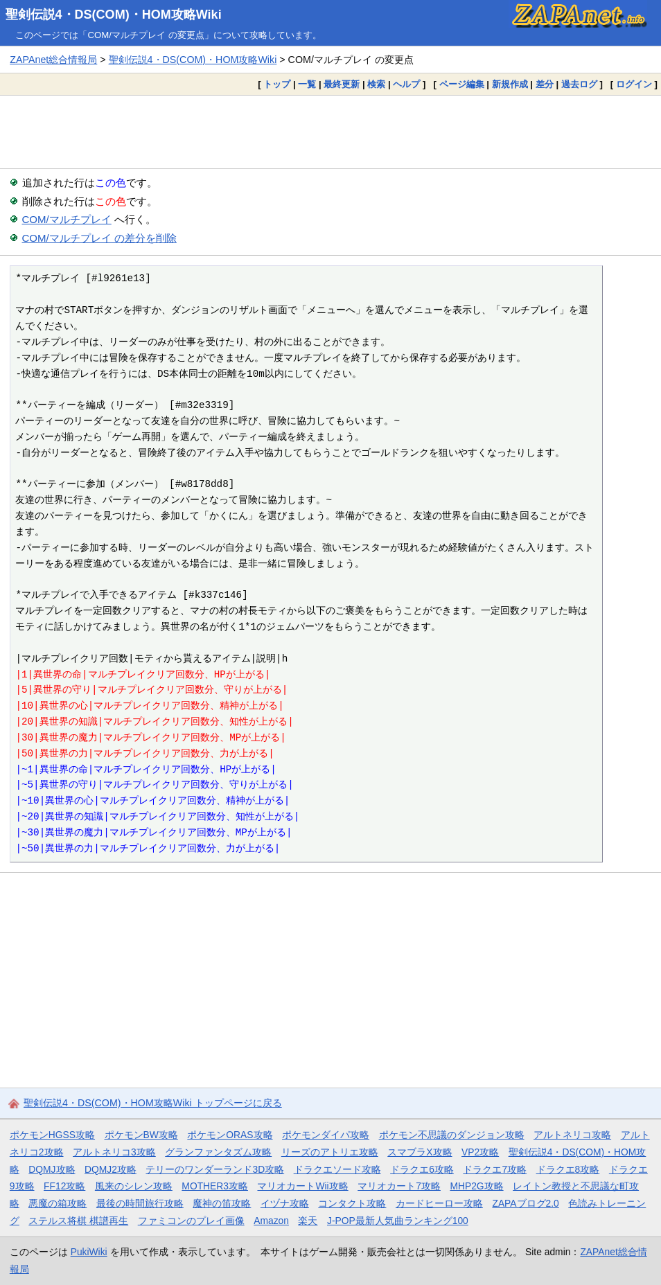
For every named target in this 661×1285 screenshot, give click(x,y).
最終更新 (342, 84)
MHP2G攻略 (476, 1185)
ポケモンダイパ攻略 (325, 1134)
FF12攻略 (64, 1185)
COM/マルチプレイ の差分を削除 (99, 238)
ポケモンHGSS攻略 (52, 1134)
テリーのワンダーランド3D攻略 (215, 1169)
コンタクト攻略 (352, 1203)
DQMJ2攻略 (110, 1169)
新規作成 (510, 84)
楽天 (307, 1220)
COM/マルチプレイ (67, 219)
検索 (376, 84)
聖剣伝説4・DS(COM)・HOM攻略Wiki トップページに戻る (153, 1102)
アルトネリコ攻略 (572, 1134)
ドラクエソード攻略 (337, 1169)
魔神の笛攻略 (222, 1203)
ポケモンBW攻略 (141, 1134)
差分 (545, 84)
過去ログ (579, 84)
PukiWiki (89, 1251)
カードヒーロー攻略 (439, 1203)
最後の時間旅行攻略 (140, 1203)
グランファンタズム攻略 (218, 1152)
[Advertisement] (330, 131)
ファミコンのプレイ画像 (191, 1220)
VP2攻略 (480, 1152)
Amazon (271, 1220)
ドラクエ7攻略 (495, 1169)
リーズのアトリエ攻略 (329, 1152)
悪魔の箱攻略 (57, 1203)
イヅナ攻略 (285, 1203)
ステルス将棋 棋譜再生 (78, 1220)
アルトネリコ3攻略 (114, 1152)
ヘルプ (406, 84)
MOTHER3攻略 (215, 1185)
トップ (276, 84)
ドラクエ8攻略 (568, 1169)
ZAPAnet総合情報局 (53, 59)
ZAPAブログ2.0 (525, 1203)
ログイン (634, 84)
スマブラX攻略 (419, 1152)
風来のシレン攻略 (134, 1185)
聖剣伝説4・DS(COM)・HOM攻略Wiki (114, 14)
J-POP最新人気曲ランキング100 (397, 1220)
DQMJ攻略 (51, 1169)
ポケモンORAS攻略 (229, 1134)
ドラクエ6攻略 (422, 1169)
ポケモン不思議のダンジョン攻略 (452, 1134)
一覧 (307, 84)
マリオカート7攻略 (399, 1185)
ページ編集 (461, 84)
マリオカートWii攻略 (302, 1185)
